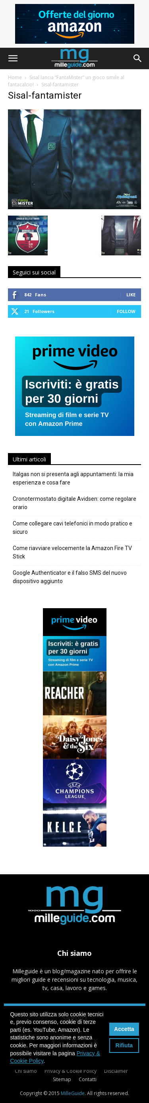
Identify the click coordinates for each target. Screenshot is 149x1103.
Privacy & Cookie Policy (71, 1071)
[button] (12, 58)
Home (15, 77)
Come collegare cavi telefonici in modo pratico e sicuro (72, 527)
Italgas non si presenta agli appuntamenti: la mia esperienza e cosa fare (73, 478)
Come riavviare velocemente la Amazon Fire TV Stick (72, 552)
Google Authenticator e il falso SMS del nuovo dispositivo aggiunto (70, 577)
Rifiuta (124, 1045)
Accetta (124, 1029)
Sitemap (62, 1079)
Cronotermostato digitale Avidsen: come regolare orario (74, 503)
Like (130, 295)
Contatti (88, 1079)
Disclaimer (116, 1071)
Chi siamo (26, 1071)
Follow (126, 311)
